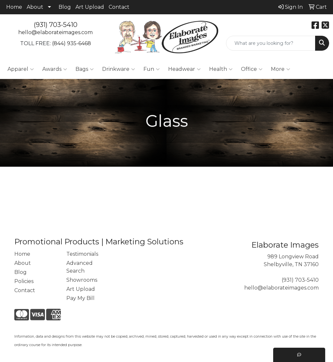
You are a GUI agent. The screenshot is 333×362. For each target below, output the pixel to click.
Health (221, 69)
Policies (23, 281)
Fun (151, 69)
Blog (65, 7)
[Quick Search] (270, 43)
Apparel (20, 69)
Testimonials (82, 254)
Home (14, 7)
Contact (119, 7)
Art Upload (89, 7)
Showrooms (81, 280)
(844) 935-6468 (71, 43)
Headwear (184, 69)
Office (251, 69)
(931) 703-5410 (55, 25)
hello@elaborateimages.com (55, 32)
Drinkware (118, 69)
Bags (84, 69)
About (35, 7)
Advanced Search (79, 267)
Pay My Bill (80, 298)
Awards (54, 69)
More (280, 69)
